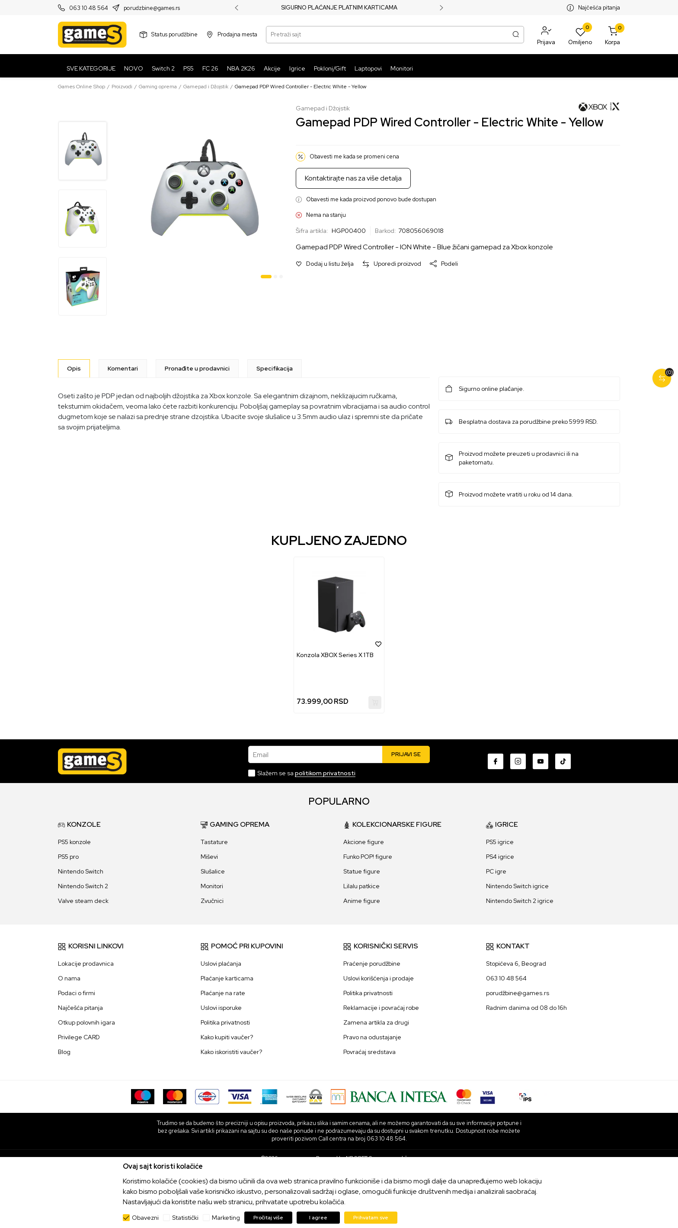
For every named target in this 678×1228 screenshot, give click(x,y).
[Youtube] (540, 761)
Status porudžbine (174, 34)
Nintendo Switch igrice (517, 886)
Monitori (212, 886)
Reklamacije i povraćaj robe (381, 1008)
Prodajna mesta (237, 34)
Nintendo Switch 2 (83, 886)
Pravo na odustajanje (372, 1037)
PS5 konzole (74, 842)
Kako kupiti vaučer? (227, 1037)
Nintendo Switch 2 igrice (519, 901)
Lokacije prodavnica (86, 963)
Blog (64, 1052)
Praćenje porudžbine (371, 963)
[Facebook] (495, 761)
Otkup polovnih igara (86, 1022)
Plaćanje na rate (223, 993)
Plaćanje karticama (227, 978)
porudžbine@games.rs (517, 993)
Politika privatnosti (225, 1022)
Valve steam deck (83, 901)
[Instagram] (518, 761)
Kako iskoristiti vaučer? (231, 1052)
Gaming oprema (158, 86)
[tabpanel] (202, 193)
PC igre (496, 871)
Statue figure (361, 871)
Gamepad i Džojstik (205, 86)
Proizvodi (122, 86)
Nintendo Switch (80, 871)
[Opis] (74, 368)
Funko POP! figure (367, 857)
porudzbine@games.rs (152, 8)
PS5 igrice (500, 842)
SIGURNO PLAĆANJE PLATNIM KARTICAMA (339, 7)
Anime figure (361, 901)
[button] (546, 35)
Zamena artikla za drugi (376, 1022)
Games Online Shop (81, 86)
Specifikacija (274, 368)
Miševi (209, 857)
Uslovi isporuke (221, 1008)
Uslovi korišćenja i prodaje (378, 978)
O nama (69, 978)
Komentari (123, 368)
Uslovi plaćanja (221, 963)
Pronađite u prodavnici (197, 368)
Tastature (214, 842)
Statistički (185, 1218)
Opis (74, 368)
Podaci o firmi (76, 993)
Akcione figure (363, 842)
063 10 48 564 (88, 8)
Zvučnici (212, 901)
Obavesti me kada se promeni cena (354, 156)
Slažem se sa (306, 773)
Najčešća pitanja (599, 7)
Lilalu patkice (361, 886)
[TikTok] (563, 761)
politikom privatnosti (325, 773)
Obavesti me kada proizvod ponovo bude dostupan (371, 199)
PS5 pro (68, 857)
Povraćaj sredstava (369, 1052)
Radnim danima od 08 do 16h (526, 1008)
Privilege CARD (79, 1037)
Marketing (226, 1218)
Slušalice (213, 871)
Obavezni (145, 1218)
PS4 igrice (500, 857)
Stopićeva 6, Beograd (516, 963)
